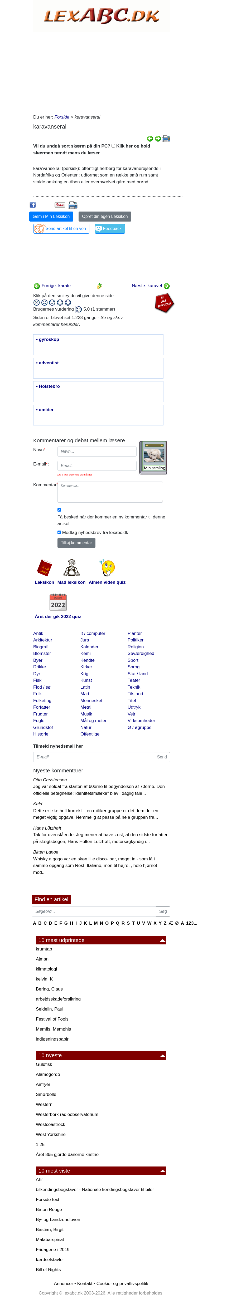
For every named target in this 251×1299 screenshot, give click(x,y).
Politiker (135, 640)
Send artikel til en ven (66, 228)
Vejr (131, 714)
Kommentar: (43, 484)
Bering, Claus (49, 989)
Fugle (39, 720)
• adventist (47, 363)
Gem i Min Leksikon (51, 216)
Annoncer (63, 1283)
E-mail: (41, 464)
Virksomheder (141, 720)
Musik (86, 714)
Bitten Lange (45, 852)
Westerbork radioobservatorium (67, 1114)
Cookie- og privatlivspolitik (122, 1283)
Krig (84, 673)
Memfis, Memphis (53, 1029)
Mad (84, 693)
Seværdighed (141, 653)
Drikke (39, 666)
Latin (85, 687)
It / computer (92, 633)
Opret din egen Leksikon (105, 216)
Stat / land (138, 673)
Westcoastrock (50, 1124)
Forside (62, 117)
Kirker (86, 666)
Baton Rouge (49, 1209)
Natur (85, 727)
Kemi (85, 653)
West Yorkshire (51, 1134)
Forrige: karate (52, 285)
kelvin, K (44, 979)
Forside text (47, 1199)
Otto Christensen (50, 779)
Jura (84, 640)
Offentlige (89, 734)
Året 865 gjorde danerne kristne (67, 1154)
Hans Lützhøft (47, 828)
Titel (132, 700)
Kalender (89, 646)
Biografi (41, 646)
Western (44, 1104)
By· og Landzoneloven (58, 1219)
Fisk (37, 680)
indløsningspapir (52, 1039)
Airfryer (43, 1084)
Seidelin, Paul (49, 1009)
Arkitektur (42, 640)
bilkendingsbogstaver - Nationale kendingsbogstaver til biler (95, 1189)
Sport (133, 660)
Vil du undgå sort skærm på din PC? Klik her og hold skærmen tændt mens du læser (91, 149)
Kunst (86, 680)
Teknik (134, 687)
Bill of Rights (48, 1269)
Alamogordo (48, 1074)
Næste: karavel (151, 285)
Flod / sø (42, 687)
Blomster (42, 653)
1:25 (40, 1144)
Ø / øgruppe (140, 727)
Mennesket (91, 700)
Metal (85, 707)
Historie (41, 734)
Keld (37, 803)
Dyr (36, 673)
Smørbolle (46, 1094)
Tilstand (135, 693)
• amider (45, 410)
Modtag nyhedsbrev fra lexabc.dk (95, 532)
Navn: (40, 449)
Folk (37, 693)
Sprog (133, 666)
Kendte (87, 660)
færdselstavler (50, 1259)
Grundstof (43, 727)
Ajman (42, 959)
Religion (136, 646)
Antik (38, 633)
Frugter (40, 714)
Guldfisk (44, 1064)
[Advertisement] (101, 72)
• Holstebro (48, 386)
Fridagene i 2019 (53, 1249)
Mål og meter (93, 720)
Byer (37, 660)
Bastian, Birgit (50, 1229)
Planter (135, 633)
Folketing (42, 700)
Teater (134, 680)
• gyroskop (47, 339)
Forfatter (41, 707)
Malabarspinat (50, 1239)
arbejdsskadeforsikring (58, 999)
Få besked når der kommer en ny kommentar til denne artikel (111, 520)
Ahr (39, 1179)
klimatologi (46, 969)
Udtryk (134, 707)
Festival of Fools (52, 1019)
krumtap (44, 949)
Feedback (112, 228)
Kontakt (85, 1283)
